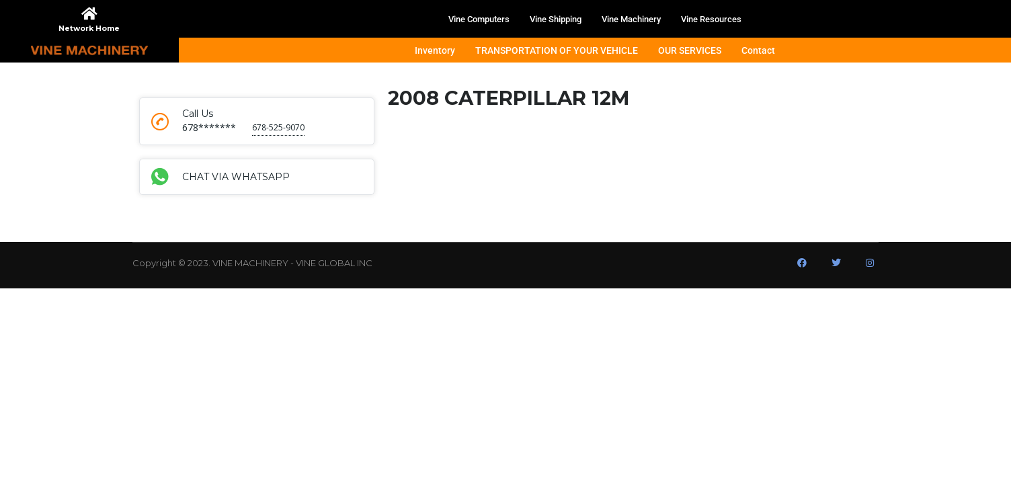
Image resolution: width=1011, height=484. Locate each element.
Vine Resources (711, 19)
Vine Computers (479, 19)
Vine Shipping (555, 19)
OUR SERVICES (689, 50)
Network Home (89, 28)
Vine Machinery (631, 19)
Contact (758, 50)
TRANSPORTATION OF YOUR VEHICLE (556, 50)
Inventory (435, 50)
